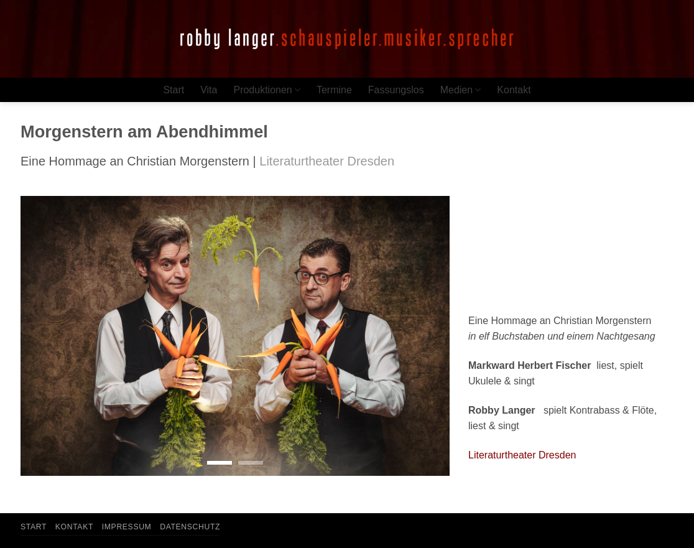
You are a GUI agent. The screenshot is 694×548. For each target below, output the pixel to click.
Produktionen (266, 90)
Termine (334, 90)
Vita (208, 90)
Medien (460, 90)
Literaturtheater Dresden (522, 455)
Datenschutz (190, 526)
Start (173, 90)
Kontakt (513, 90)
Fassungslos (396, 90)
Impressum (127, 526)
